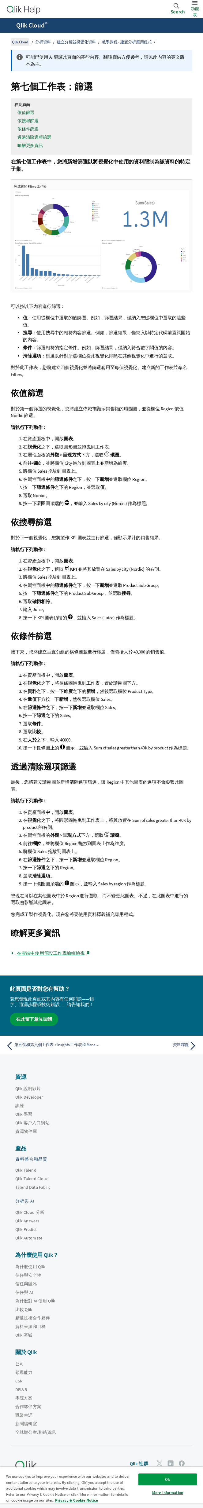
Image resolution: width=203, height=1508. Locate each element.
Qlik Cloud (31, 25)
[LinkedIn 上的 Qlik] (170, 1463)
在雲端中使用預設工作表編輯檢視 (51, 953)
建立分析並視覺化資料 (76, 42)
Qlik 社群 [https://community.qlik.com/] (139, 1463)
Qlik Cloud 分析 (29, 1212)
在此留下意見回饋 (34, 1019)
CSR (18, 1381)
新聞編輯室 (26, 1423)
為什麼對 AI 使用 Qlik (35, 1301)
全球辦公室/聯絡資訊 (35, 1432)
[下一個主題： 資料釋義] (150, 1046)
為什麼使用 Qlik (30, 1266)
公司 (19, 1364)
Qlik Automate (28, 1238)
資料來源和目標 (30, 1326)
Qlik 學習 (23, 1114)
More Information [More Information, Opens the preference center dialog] (167, 1492)
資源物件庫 (26, 1131)
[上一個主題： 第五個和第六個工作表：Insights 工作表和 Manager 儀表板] (52, 1046)
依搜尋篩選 (28, 120)
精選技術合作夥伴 (32, 1318)
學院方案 (24, 1398)
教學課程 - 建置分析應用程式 (127, 42)
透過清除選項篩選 (34, 137)
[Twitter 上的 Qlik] (159, 1463)
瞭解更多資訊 (30, 145)
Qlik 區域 (23, 1335)
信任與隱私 (26, 1284)
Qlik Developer (29, 1097)
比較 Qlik (23, 1309)
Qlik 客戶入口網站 (32, 1123)
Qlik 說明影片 (28, 1088)
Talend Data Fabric (32, 1187)
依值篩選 (25, 112)
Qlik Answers (27, 1221)
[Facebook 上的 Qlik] (181, 1463)
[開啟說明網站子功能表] (8, 26)
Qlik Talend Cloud (32, 1178)
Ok (167, 1479)
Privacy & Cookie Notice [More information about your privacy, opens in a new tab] (76, 1500)
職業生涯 (24, 1415)
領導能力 (24, 1372)
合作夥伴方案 (28, 1406)
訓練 (19, 1105)
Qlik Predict (26, 1229)
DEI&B (21, 1389)
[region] (101, 1487)
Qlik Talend (25, 1170)
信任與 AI (24, 1292)
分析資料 (43, 42)
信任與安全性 (28, 1275)
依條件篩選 (28, 129)
